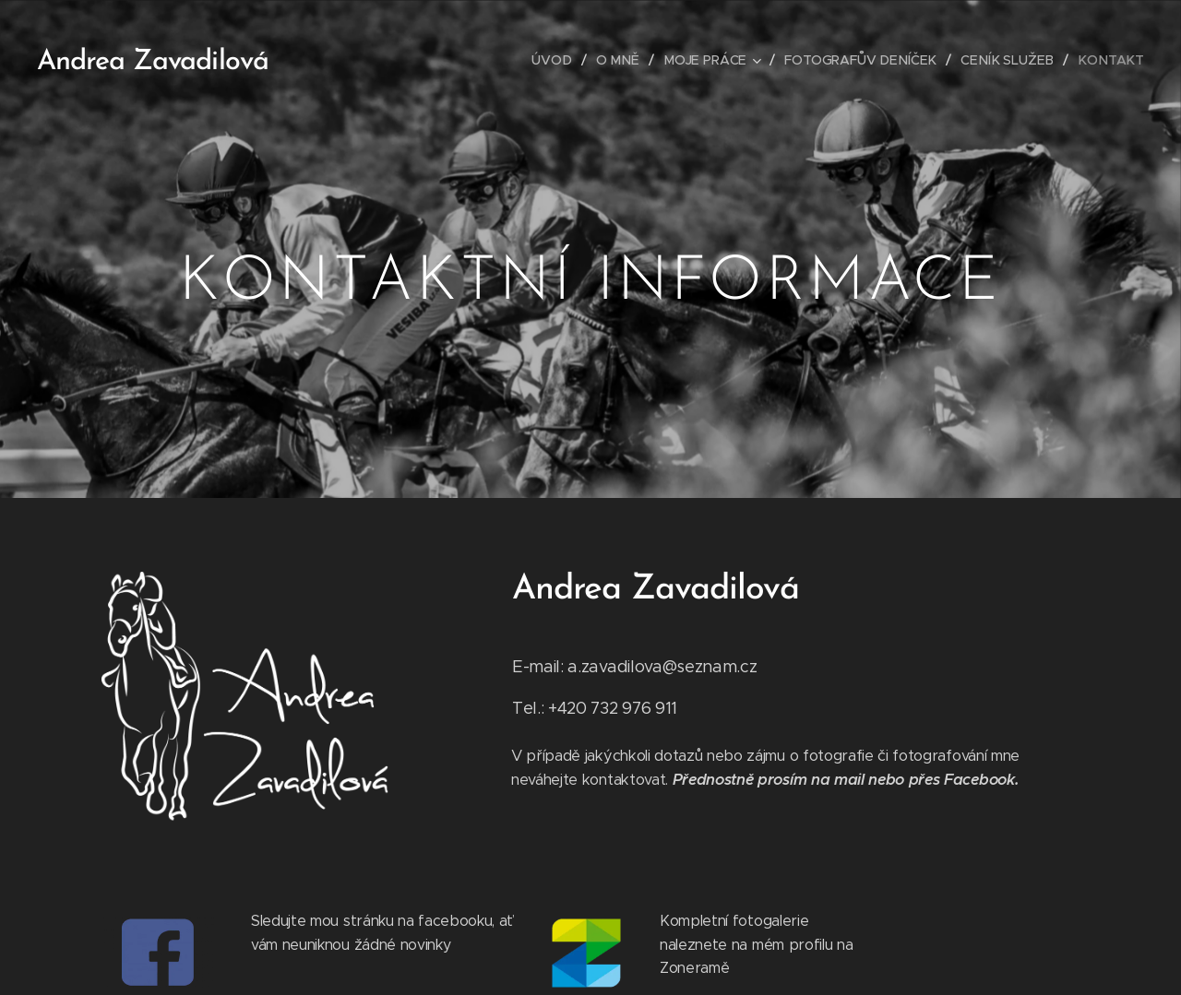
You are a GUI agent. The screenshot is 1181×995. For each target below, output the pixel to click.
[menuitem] (567, 60)
